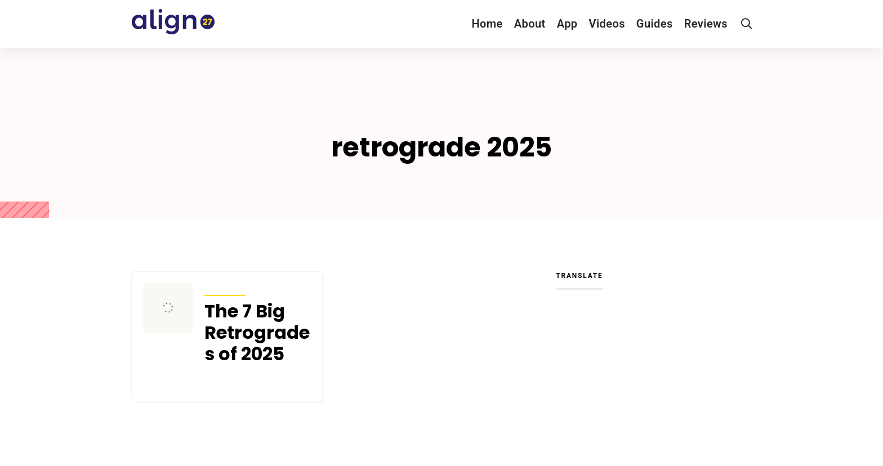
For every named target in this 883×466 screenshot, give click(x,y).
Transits (225, 288)
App (567, 23)
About (530, 23)
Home (486, 23)
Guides (654, 23)
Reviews (706, 23)
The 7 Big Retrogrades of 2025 (257, 333)
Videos (607, 23)
